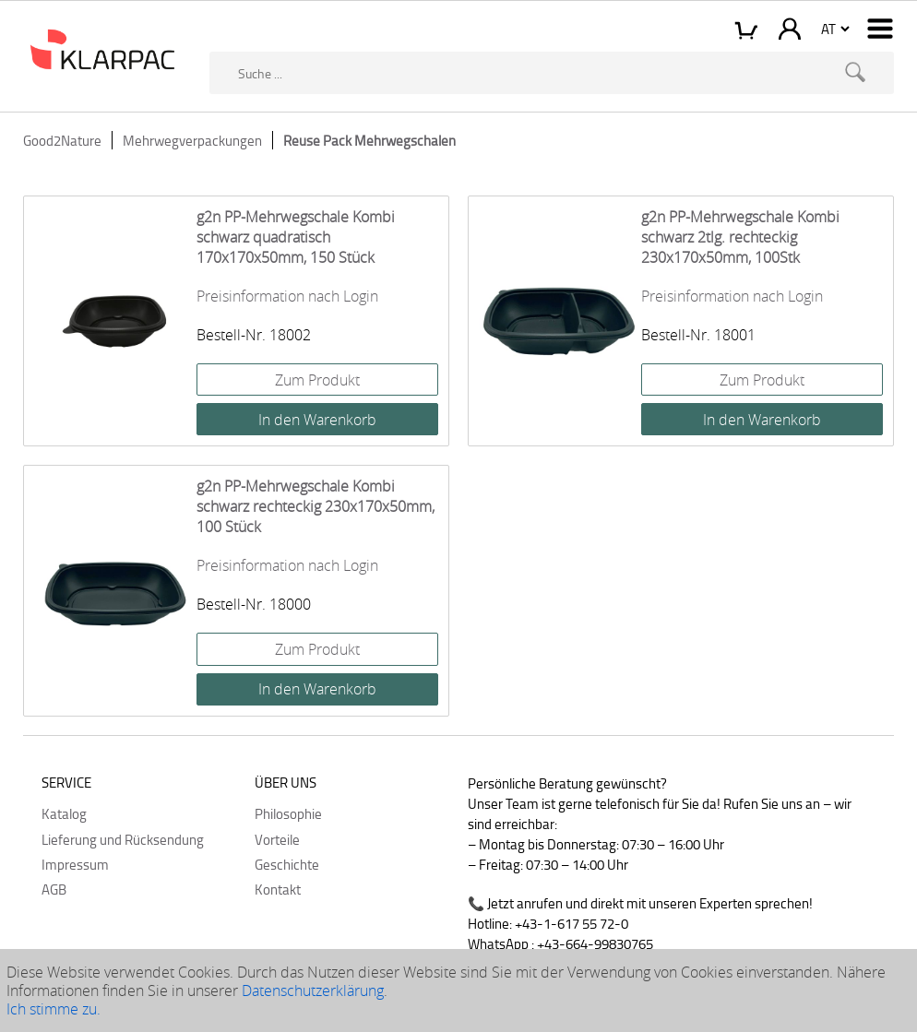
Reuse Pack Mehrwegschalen (369, 140)
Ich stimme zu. (53, 1009)
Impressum (75, 864)
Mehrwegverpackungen (192, 140)
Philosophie (288, 813)
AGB (54, 889)
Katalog (64, 813)
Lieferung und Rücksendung (123, 839)
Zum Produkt (317, 380)
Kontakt (278, 889)
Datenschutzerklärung (313, 990)
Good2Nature (62, 140)
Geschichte (287, 864)
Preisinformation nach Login (287, 296)
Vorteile (277, 839)
